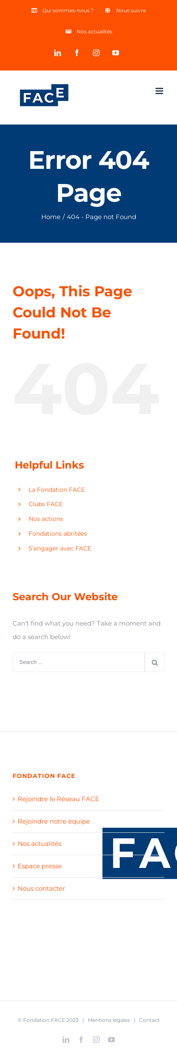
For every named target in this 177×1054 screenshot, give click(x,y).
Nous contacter (41, 888)
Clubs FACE (46, 504)
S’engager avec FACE (60, 548)
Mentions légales (109, 1020)
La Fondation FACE (57, 489)
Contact (149, 1020)
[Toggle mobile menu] (160, 91)
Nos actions (46, 519)
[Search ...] (79, 662)
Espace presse (40, 866)
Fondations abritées (58, 533)
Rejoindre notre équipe (54, 821)
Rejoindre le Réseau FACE (58, 799)
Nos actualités (39, 844)
